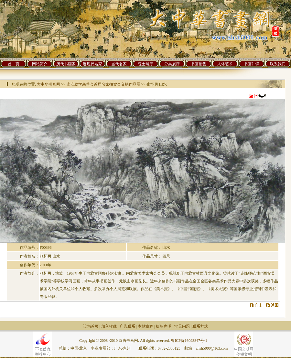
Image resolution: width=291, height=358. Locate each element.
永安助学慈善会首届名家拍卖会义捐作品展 (103, 84)
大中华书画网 (48, 84)
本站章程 (145, 326)
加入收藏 (109, 326)
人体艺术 (225, 64)
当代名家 (119, 64)
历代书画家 (66, 64)
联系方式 (200, 326)
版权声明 (163, 326)
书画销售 (198, 64)
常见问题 (182, 326)
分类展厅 (172, 64)
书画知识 (251, 64)
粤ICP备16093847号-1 (189, 340)
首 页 (13, 64)
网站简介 (40, 64)
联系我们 (278, 64)
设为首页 (91, 326)
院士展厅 (145, 64)
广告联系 (127, 326)
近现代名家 (92, 64)
